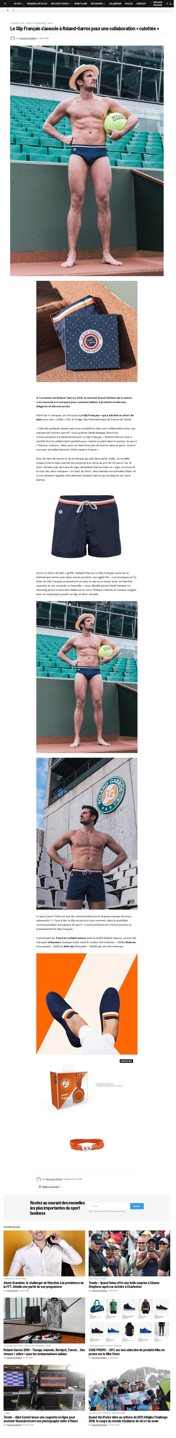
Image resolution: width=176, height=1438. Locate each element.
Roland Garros (40, 23)
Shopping (117, 1346)
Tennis (50, 23)
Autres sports (95, 1413)
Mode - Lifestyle (26, 23)
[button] (5, 3)
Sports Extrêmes (118, 1413)
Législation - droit (12, 1279)
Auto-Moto (95, 1279)
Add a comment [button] (50, 1187)
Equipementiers (11, 1346)
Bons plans (94, 1346)
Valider (137, 1206)
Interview (15, 23)
